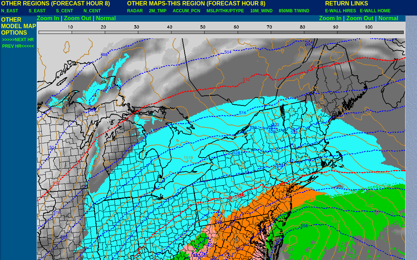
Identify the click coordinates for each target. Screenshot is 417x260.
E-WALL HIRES (341, 10)
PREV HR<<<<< (18, 46)
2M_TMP (157, 10)
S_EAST (37, 10)
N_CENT (92, 10)
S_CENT (64, 10)
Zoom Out (77, 18)
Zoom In (48, 18)
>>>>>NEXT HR (18, 39)
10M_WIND (261, 10)
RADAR (135, 10)
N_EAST (9, 10)
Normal (106, 18)
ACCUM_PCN (187, 10)
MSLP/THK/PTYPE (225, 10)
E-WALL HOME (375, 10)
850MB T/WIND (294, 10)
